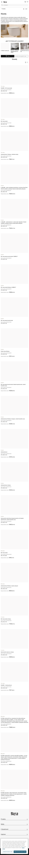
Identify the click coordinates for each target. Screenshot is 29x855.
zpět (26, 8)
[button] (2, 5)
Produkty (3, 8)
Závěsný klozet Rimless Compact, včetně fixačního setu (13, 418)
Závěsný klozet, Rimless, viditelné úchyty (9, 154)
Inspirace (14, 834)
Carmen (2, 617)
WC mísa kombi (4, 121)
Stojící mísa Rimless (5, 351)
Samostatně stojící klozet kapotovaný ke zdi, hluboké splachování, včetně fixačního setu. (12, 519)
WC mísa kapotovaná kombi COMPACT (9, 256)
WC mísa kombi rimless (6, 618)
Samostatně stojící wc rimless (7, 652)
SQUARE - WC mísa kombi (6, 88)
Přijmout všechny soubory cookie (20, 852)
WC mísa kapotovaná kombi (7, 320)
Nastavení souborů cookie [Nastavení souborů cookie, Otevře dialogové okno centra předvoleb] (7, 852)
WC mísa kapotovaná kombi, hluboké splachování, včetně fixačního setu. (13, 385)
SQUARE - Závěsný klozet (6, 685)
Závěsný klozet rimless (6, 485)
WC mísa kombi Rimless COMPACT (8, 287)
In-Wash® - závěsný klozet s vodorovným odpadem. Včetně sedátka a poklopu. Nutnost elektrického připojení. (13, 222)
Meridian (3, 550)
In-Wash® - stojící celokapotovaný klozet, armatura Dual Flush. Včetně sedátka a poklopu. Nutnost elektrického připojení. (14, 188)
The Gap (3, 86)
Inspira (2, 185)
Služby (14, 824)
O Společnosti (14, 829)
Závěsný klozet (4, 452)
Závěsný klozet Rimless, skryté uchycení (9, 585)
